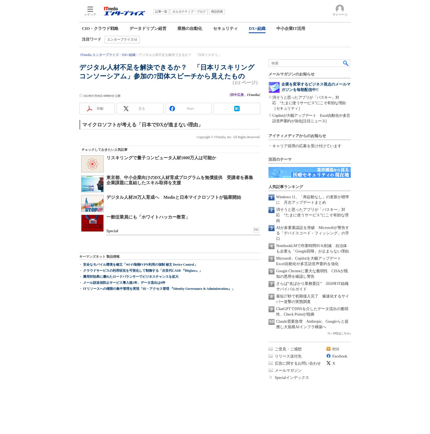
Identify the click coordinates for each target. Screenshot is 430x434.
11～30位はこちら (338, 333)
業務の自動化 (189, 28)
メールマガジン (288, 370)
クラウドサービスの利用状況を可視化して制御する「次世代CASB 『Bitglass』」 (142, 271)
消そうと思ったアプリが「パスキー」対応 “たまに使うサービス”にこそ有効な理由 (312, 215)
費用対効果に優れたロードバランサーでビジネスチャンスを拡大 (131, 277)
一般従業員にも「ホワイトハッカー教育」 (148, 217)
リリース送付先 (288, 356)
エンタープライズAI (122, 39)
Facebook (339, 356)
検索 (346, 63)
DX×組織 (257, 28)
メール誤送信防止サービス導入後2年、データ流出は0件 (124, 283)
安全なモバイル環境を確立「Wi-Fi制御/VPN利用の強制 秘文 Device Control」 (140, 264)
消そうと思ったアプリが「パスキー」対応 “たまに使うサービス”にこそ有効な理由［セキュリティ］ (309, 102)
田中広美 (237, 95)
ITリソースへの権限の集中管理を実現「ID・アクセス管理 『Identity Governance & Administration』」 (159, 289)
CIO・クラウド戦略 (100, 28)
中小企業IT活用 (290, 28)
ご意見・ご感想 (288, 349)
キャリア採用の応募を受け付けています (306, 146)
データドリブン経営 (147, 28)
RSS (335, 349)
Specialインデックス (292, 378)
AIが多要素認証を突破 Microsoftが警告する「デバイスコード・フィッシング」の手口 (312, 233)
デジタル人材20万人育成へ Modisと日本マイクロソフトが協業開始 (173, 197)
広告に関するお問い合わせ (298, 363)
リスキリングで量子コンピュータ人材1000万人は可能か (161, 157)
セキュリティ (225, 28)
